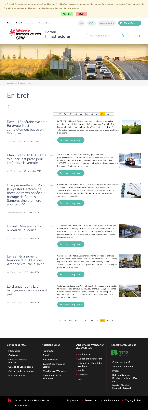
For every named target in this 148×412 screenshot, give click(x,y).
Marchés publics (16, 375)
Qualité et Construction (20, 366)
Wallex (81, 370)
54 (97, 114)
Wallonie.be (107, 23)
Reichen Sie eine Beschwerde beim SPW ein (124, 378)
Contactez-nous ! (121, 362)
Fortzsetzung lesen (71, 140)
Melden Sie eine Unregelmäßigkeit (122, 387)
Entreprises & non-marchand (26, 23)
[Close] (81, 14)
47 (59, 114)
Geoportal (83, 374)
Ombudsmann (111, 400)
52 (86, 114)
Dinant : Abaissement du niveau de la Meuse (25, 228)
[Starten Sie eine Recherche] (123, 36)
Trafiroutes (49, 351)
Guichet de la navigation (21, 371)
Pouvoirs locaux (45, 23)
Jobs (80, 379)
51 (81, 114)
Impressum (73, 400)
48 (65, 114)
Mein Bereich (129, 23)
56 (108, 114)
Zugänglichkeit (133, 400)
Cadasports (14, 355)
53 (92, 114)
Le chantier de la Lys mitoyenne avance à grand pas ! (27, 290)
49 (70, 114)
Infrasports (14, 351)
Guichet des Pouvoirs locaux (54, 365)
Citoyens (10, 23)
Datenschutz (91, 400)
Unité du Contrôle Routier (17, 361)
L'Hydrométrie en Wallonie (52, 377)
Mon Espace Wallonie (54, 371)
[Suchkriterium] (107, 35)
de (91, 23)
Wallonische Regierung (90, 358)
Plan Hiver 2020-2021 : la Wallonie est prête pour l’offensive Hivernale (27, 159)
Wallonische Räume (123, 366)
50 (76, 114)
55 (102, 114)
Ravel (46, 355)
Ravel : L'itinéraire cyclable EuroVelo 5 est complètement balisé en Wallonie (27, 127)
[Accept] (67, 14)
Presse (116, 370)
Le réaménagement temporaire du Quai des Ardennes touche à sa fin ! (26, 260)
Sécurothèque (50, 359)
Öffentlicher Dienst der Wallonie (90, 364)
